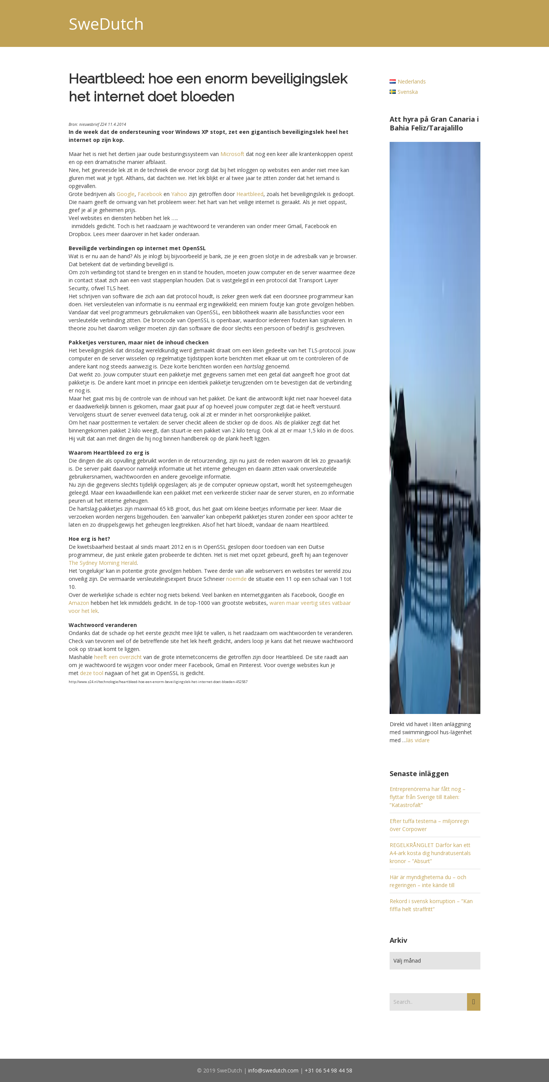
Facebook (150, 194)
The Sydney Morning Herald (103, 562)
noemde (236, 578)
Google (126, 194)
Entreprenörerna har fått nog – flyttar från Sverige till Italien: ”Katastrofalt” (428, 797)
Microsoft (232, 154)
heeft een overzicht (118, 657)
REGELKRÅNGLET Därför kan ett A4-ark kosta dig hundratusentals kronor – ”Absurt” (430, 853)
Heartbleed (249, 194)
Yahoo (179, 194)
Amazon (79, 602)
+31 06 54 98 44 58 (328, 1070)
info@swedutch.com (273, 1070)
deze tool (91, 673)
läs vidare (418, 740)
